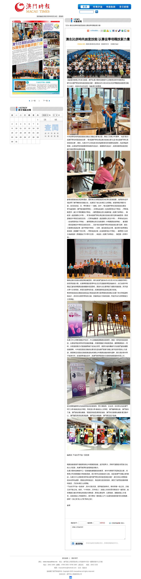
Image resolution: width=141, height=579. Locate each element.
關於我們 (75, 558)
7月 (45, 119)
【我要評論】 (114, 44)
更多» (122, 523)
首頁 (67, 25)
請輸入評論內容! (98, 532)
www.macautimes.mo (50, 562)
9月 (56, 119)
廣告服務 (65, 558)
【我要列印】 (104, 44)
